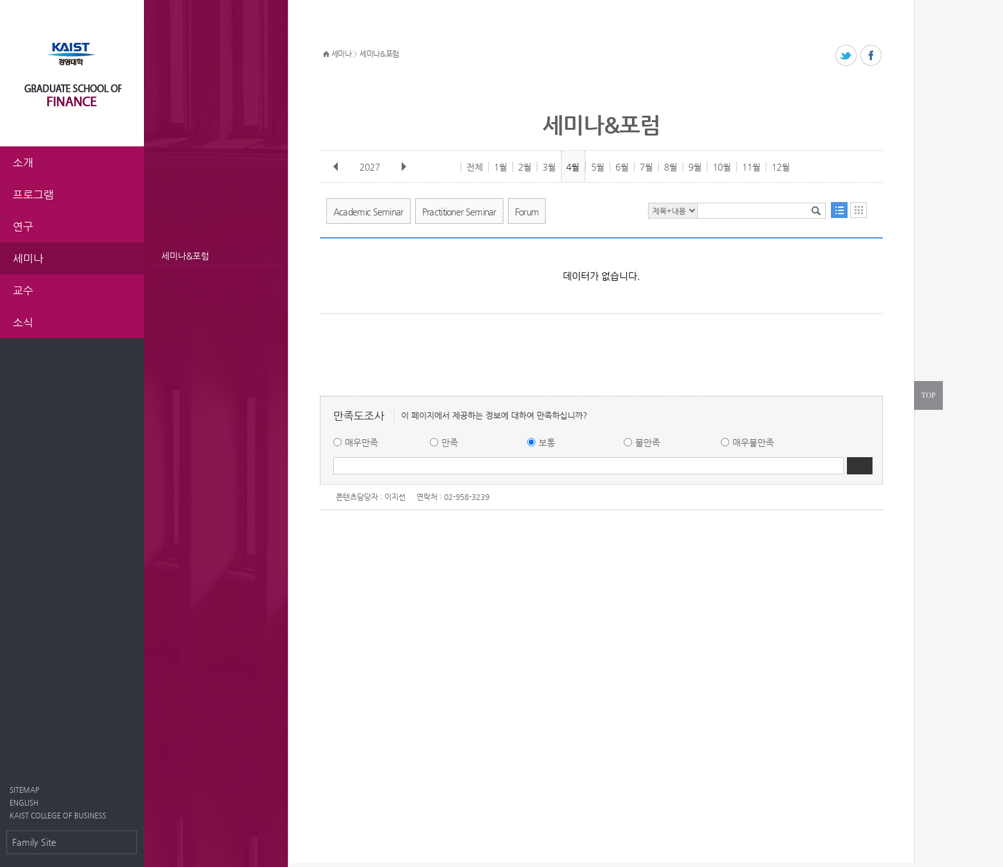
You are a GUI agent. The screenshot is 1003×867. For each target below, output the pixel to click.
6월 (622, 167)
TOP (928, 395)
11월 (751, 167)
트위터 (846, 56)
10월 (722, 167)
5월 (597, 167)
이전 (336, 167)
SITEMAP (24, 790)
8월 (670, 167)
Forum (527, 212)
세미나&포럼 (185, 256)
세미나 (341, 53)
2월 (525, 167)
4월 (573, 167)
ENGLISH (24, 803)
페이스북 (871, 56)
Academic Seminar (368, 212)
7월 (646, 167)
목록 (839, 210)
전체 (474, 167)
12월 (780, 167)
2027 (371, 167)
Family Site (34, 842)
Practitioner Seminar (459, 212)
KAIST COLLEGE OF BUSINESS (58, 815)
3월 (549, 167)
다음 (404, 167)
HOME (326, 54)
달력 (858, 210)
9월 (695, 167)
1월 (500, 167)
